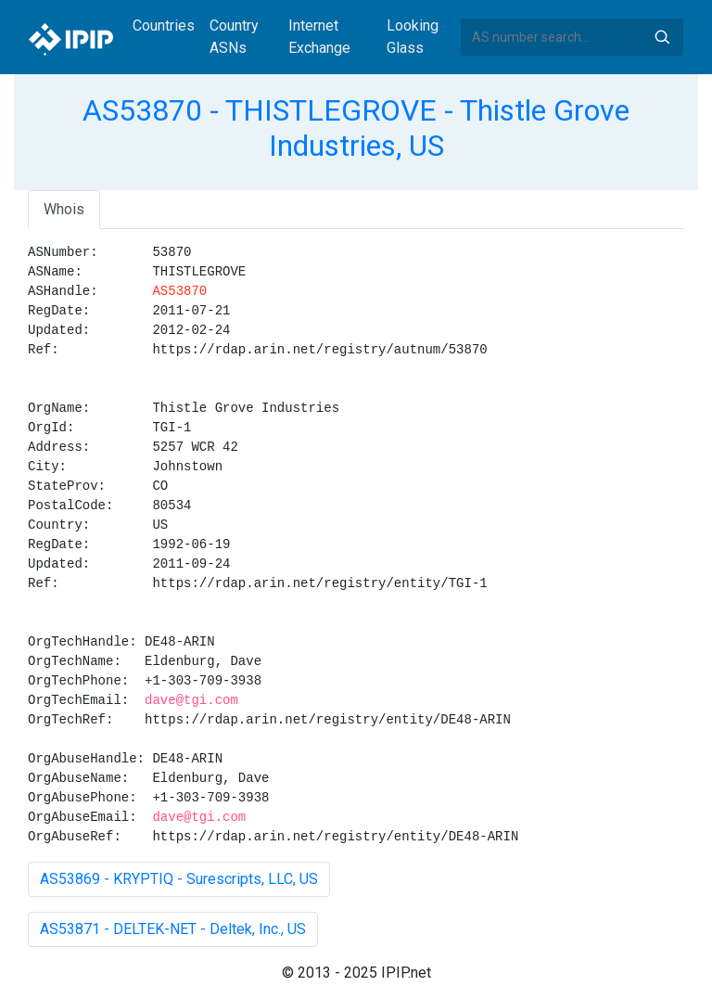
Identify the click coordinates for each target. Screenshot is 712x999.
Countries (164, 25)
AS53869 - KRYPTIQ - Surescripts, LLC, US (179, 879)
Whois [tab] (64, 209)
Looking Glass (413, 37)
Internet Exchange (319, 37)
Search (662, 37)
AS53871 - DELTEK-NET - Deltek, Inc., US (173, 929)
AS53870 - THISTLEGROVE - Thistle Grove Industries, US (356, 128)
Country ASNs (234, 37)
